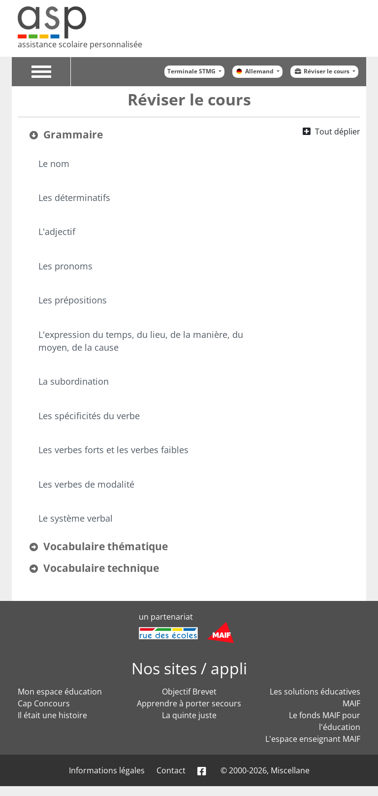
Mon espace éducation (60, 691)
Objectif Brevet (189, 691)
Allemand (255, 71)
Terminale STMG (192, 71)
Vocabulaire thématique (105, 546)
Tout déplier (337, 131)
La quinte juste (189, 715)
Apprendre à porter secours (189, 703)
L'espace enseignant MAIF (312, 738)
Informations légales (107, 770)
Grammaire (73, 134)
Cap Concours (44, 703)
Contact (171, 770)
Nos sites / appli (189, 668)
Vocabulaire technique (101, 568)
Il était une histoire (52, 715)
